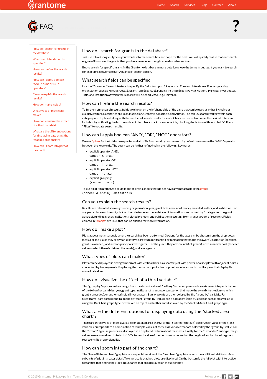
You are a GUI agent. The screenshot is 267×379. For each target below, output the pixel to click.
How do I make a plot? (47, 104)
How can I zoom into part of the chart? (50, 148)
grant (203, 187)
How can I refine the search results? (50, 71)
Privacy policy (62, 374)
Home (161, 4)
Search (174, 4)
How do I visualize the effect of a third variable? (51, 123)
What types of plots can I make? (48, 113)
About (232, 4)
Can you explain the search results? (49, 96)
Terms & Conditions (85, 374)
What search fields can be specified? (49, 61)
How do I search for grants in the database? (51, 51)
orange (100, 219)
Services (189, 4)
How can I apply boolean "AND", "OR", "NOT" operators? (48, 84)
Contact (217, 4)
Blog (204, 4)
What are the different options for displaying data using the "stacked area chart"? (52, 135)
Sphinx (96, 141)
